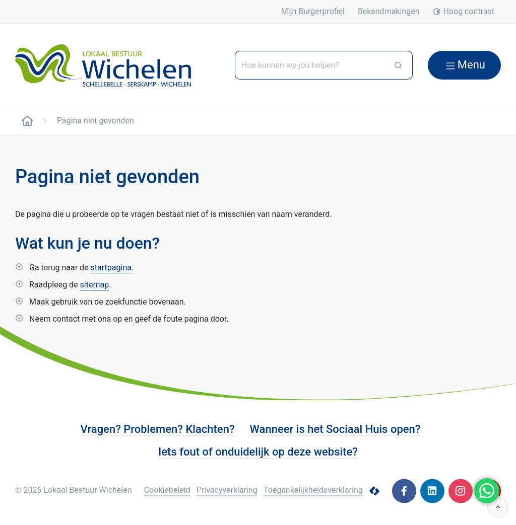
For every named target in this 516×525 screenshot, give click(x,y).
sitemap (94, 284)
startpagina (111, 267)
